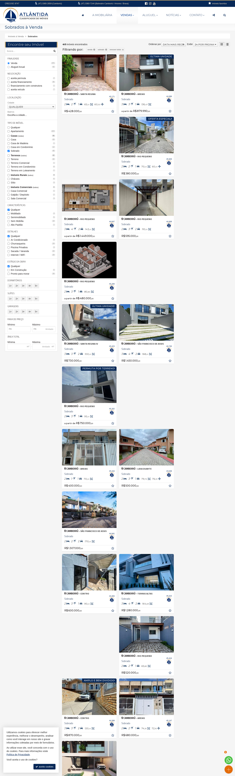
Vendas (127, 15)
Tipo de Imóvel (16, 123)
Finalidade (13, 58)
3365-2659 (50, 3)
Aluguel (150, 15)
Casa (33, 139)
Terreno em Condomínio (33, 166)
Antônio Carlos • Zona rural (97, 679)
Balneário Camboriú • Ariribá (98, 682)
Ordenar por (155, 44)
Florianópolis (13, 700)
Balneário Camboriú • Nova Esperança (103, 703)
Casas (33, 135)
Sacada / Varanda (33, 251)
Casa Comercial (33, 191)
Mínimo (11, 324)
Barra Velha (13, 689)
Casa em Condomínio (33, 147)
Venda (33, 63)
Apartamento (33, 131)
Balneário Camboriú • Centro (98, 700)
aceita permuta (33, 78)
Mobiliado (33, 213)
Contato (196, 15)
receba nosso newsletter (196, 745)
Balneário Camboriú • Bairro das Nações (104, 686)
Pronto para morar (33, 273)
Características (16, 205)
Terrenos (33, 155)
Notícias (173, 15)
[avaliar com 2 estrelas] (67, 566)
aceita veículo (33, 89)
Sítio (33, 182)
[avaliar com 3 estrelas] (70, 566)
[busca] (224, 15)
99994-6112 (119, 762)
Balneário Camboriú (17, 682)
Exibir (190, 44)
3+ (23, 286)
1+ (10, 286)
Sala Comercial (33, 198)
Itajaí (9, 703)
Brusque (11, 693)
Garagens (13, 306)
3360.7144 (119, 759)
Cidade (11, 102)
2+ (17, 286)
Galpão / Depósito (33, 194)
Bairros (11, 112)
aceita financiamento (33, 82)
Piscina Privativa (33, 247)
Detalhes (13, 231)
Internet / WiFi (33, 255)
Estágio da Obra (17, 261)
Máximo (36, 324)
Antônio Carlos (14, 679)
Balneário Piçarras (16, 686)
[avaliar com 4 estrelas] (74, 566)
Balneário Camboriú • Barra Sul (100, 696)
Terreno (33, 159)
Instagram (196, 765)
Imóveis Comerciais (33, 187)
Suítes (11, 293)
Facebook (196, 762)
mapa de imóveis (196, 755)
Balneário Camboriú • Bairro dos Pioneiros (105, 689)
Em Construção (33, 270)
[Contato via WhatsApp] (229, 760)
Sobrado (33, 151)
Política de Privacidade (151, 773)
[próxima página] (227, 565)
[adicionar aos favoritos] (113, 111)
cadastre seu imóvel (196, 752)
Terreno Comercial (33, 163)
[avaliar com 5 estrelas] (77, 566)
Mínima (11, 342)
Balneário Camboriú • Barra (98, 693)
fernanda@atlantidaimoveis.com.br (119, 765)
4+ (30, 286)
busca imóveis (196, 759)
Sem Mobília (33, 221)
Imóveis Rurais (33, 175)
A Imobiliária (102, 15)
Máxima (36, 342)
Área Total (14, 336)
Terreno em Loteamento (33, 170)
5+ (36, 286)
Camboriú (12, 696)
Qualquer (15, 127)
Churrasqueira (33, 243)
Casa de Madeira (33, 143)
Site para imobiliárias (173, 773)
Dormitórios (15, 280)
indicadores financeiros (196, 749)
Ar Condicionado (33, 240)
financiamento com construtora (33, 85)
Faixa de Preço (16, 319)
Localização (14, 97)
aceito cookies (44, 766)
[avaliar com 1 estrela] (64, 566)
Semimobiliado (33, 217)
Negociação (14, 73)
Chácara (33, 179)
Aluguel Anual (33, 67)
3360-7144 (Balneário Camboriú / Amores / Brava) (105, 3)
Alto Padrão (33, 224)
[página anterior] (211, 565)
